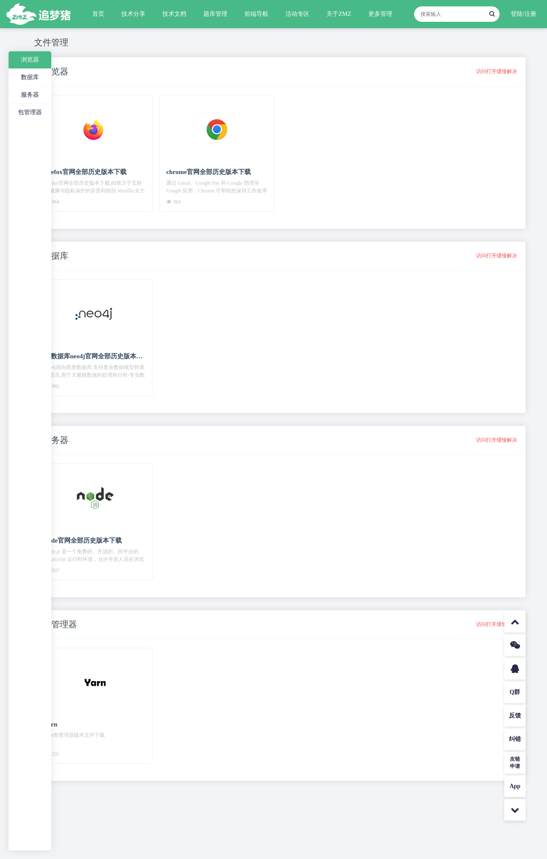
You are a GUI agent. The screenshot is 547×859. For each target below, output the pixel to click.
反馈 (515, 715)
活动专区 (297, 14)
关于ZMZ (338, 14)
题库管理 (215, 14)
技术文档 (174, 14)
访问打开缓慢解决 (496, 71)
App (515, 786)
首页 (98, 14)
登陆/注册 (523, 14)
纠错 (515, 739)
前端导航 (256, 14)
